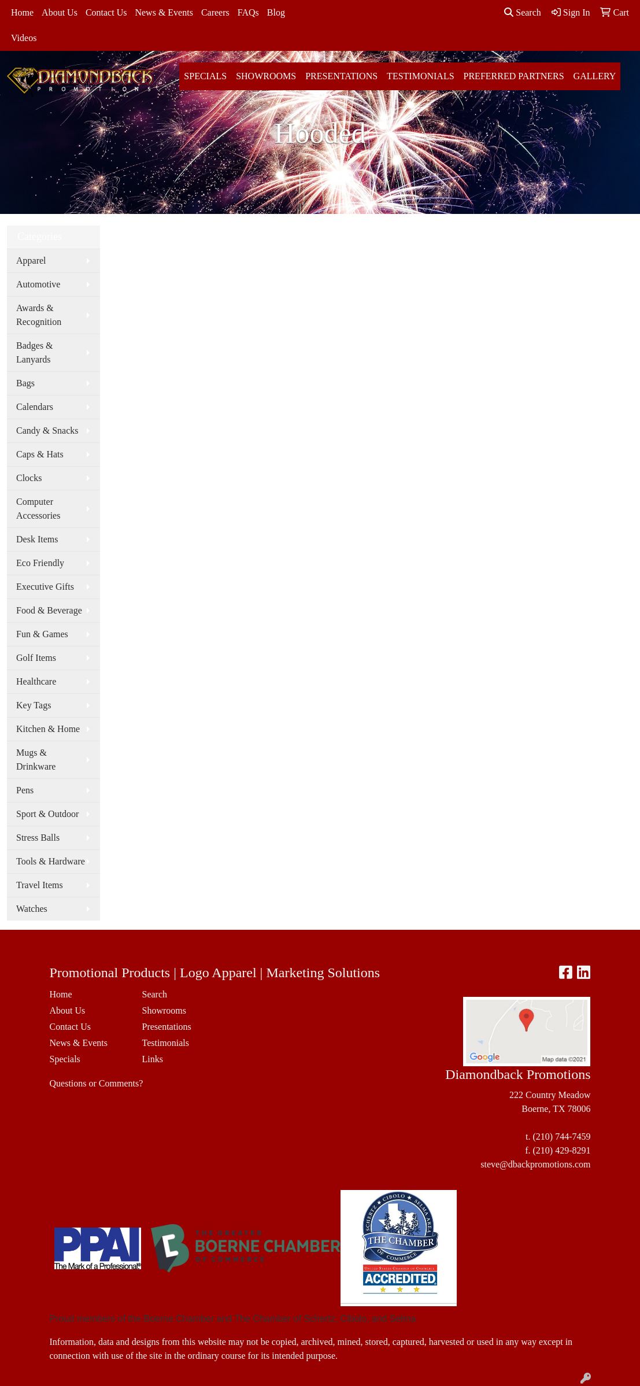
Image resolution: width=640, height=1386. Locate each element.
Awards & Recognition (38, 315)
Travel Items (39, 885)
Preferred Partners (514, 76)
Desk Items (37, 539)
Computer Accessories (38, 508)
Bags (25, 383)
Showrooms (266, 76)
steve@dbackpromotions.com (535, 1164)
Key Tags (33, 705)
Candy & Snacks (47, 430)
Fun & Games (42, 634)
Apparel (31, 260)
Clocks (29, 478)
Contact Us (106, 12)
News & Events (164, 12)
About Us (59, 12)
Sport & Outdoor (47, 814)
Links (152, 1059)
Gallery (595, 76)
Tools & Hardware (50, 861)
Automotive (38, 284)
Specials (205, 76)
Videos (23, 38)
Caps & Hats (40, 454)
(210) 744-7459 (561, 1136)
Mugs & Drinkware (36, 759)
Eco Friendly (40, 563)
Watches (31, 909)
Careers (215, 12)
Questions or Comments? (96, 1083)
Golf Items (36, 658)
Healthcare (36, 681)
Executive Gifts (45, 587)
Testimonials (420, 76)
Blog (276, 12)
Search (522, 12)
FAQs (248, 12)
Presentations (341, 76)
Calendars (34, 407)
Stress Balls (38, 837)
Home (22, 12)
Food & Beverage (49, 610)
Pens (25, 790)
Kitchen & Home (48, 729)
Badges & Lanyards (34, 352)
